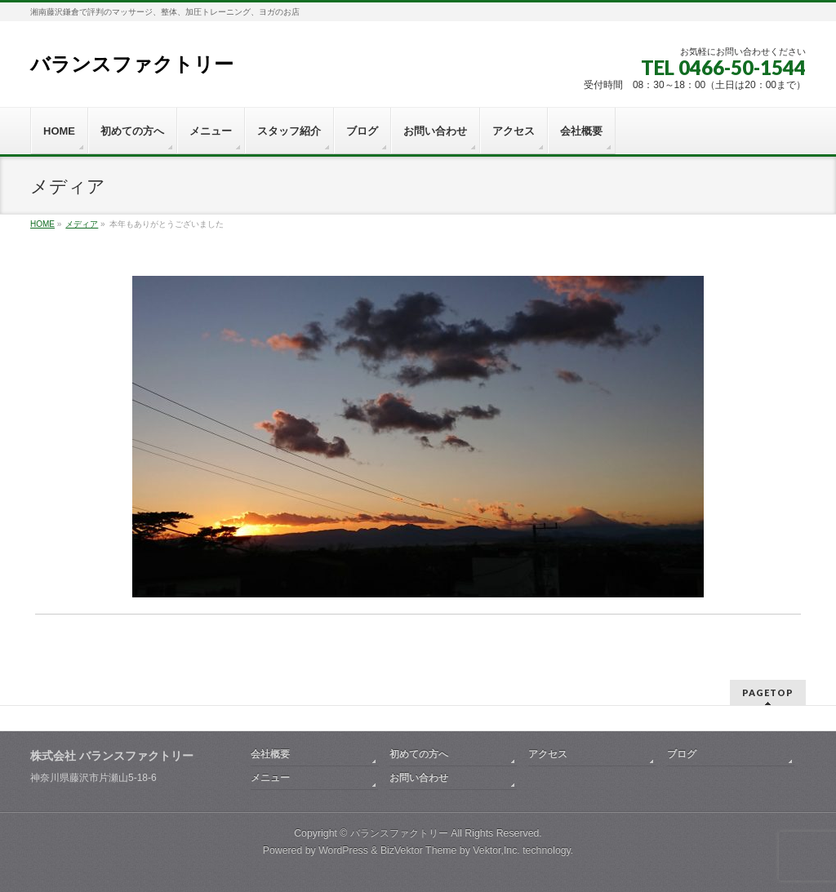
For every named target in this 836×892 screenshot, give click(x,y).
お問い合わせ (418, 777)
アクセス (547, 754)
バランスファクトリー (131, 64)
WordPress (343, 850)
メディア (81, 224)
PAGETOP (768, 692)
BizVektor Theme (418, 850)
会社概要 (270, 754)
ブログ (681, 754)
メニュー (270, 777)
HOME (42, 224)
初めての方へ (418, 754)
